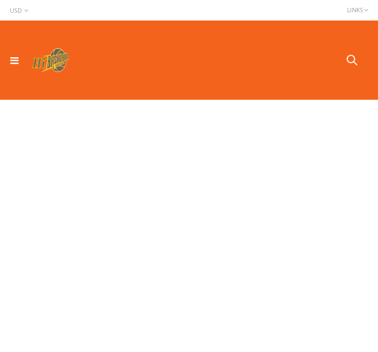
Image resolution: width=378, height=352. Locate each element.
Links (355, 10)
